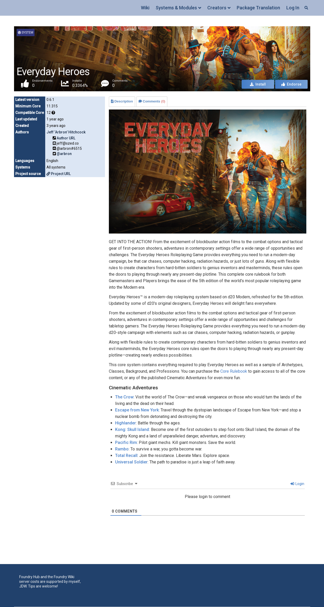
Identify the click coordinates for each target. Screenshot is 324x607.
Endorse (291, 84)
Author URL (66, 138)
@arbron (64, 154)
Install (258, 84)
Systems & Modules (176, 7)
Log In (292, 7)
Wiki (145, 7)
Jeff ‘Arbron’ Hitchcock (66, 132)
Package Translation (258, 7)
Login (297, 484)
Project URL (59, 174)
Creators (216, 7)
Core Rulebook (233, 371)
